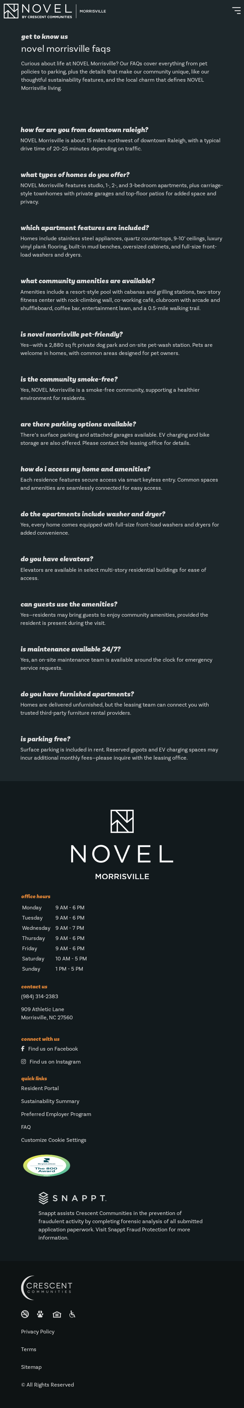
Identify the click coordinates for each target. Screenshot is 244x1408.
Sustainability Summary (50, 1101)
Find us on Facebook (49, 1049)
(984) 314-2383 (39, 996)
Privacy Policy (37, 1331)
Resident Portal (40, 1088)
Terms (28, 1349)
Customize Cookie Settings (53, 1140)
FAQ (26, 1127)
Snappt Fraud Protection (137, 1229)
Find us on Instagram (51, 1061)
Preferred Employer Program (56, 1114)
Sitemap (31, 1367)
